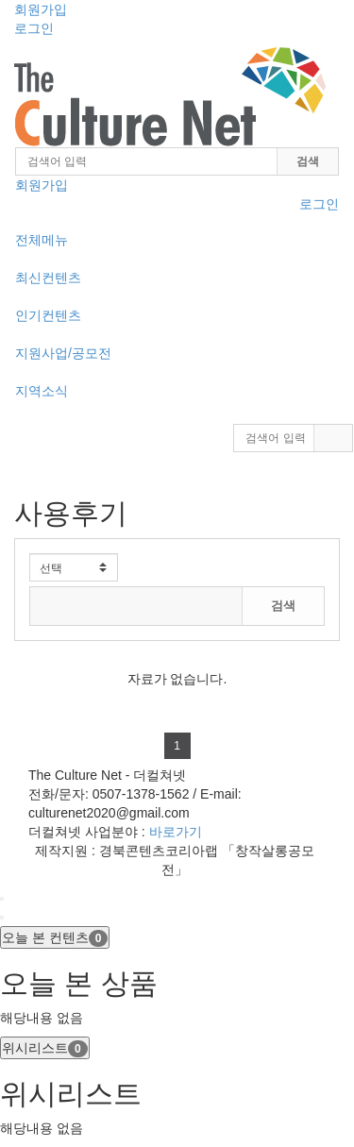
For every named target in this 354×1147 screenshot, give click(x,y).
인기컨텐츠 (48, 315)
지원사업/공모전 (63, 353)
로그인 (34, 28)
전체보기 (302, 561)
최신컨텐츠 (48, 277)
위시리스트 (45, 1048)
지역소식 (41, 390)
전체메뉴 (41, 239)
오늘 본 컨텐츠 (55, 938)
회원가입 (40, 9)
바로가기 (175, 831)
